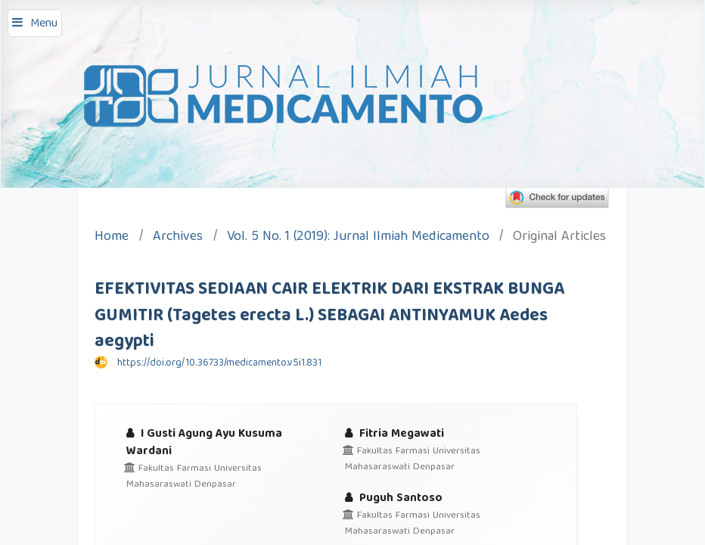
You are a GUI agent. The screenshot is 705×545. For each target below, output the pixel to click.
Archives (178, 238)
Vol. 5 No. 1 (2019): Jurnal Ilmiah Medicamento (358, 238)
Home (112, 238)
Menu (43, 24)
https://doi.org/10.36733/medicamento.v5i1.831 (219, 363)
